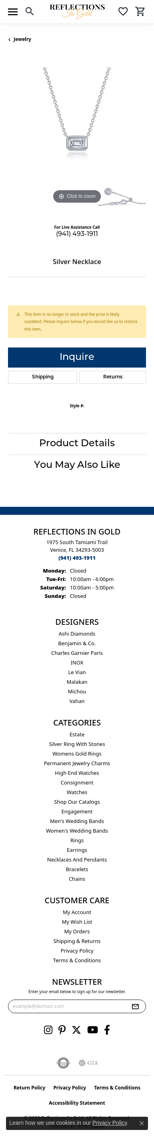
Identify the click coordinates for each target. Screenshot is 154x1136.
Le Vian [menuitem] (77, 672)
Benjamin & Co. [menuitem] (77, 643)
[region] (77, 136)
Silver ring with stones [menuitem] (77, 744)
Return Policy (30, 1087)
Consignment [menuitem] (77, 782)
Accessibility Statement (77, 1102)
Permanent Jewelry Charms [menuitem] (77, 763)
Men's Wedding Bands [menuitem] (77, 821)
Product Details (77, 444)
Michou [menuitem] (77, 691)
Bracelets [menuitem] (77, 869)
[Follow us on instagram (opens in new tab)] (48, 1030)
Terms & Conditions (77, 960)
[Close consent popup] (141, 1123)
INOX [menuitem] (77, 662)
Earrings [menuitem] (77, 850)
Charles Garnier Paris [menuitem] (77, 652)
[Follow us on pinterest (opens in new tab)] (62, 1030)
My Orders (77, 931)
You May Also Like (77, 465)
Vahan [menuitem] (76, 701)
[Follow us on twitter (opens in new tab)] (76, 1030)
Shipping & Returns (77, 941)
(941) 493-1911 (77, 234)
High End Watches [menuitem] (77, 772)
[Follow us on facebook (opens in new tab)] (107, 1030)
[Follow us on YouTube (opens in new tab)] (92, 1030)
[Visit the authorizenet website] (63, 1063)
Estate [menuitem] (77, 734)
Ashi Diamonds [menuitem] (77, 633)
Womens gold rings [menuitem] (77, 753)
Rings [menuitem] (77, 840)
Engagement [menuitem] (76, 811)
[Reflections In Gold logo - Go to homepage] (77, 12)
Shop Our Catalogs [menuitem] (77, 801)
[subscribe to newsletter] (135, 1006)
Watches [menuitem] (77, 792)
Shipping (43, 377)
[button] (29, 13)
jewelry (22, 39)
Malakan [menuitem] (76, 681)
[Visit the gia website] (88, 1063)
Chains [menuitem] (77, 878)
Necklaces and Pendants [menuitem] (77, 859)
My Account (77, 912)
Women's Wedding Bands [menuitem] (77, 830)
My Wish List (77, 921)
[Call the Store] (77, 557)
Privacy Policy (76, 950)
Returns (112, 377)
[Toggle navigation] (13, 11)
